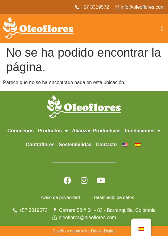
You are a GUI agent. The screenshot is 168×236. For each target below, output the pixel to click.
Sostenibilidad (75, 144)
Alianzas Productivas (96, 130)
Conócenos (21, 130)
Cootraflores (40, 144)
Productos (53, 130)
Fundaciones (143, 130)
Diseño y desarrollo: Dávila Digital (84, 230)
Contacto (106, 144)
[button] (162, 28)
